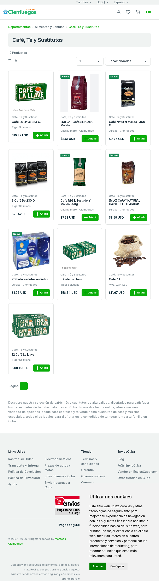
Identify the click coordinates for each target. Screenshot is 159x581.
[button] (137, 11)
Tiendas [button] (82, 2)
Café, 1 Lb (115, 279)
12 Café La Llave (23, 354)
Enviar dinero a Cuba (60, 476)
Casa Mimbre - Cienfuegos (77, 130)
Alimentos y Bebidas (49, 27)
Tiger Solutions (21, 127)
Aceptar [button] (98, 566)
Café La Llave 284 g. (26, 122)
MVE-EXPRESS (118, 284)
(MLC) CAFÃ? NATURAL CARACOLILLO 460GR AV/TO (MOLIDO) (124, 202)
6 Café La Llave (71, 279)
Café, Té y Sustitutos (84, 27)
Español (119, 2)
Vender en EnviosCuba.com (137, 471)
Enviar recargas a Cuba (57, 485)
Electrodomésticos (58, 459)
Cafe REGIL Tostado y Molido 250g (75, 202)
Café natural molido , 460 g (127, 123)
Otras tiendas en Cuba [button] (134, 478)
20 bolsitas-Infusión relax (30, 279)
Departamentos (19, 27)
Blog (121, 459)
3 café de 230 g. (23, 200)
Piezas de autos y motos (58, 468)
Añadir (41, 135)
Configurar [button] (117, 566)
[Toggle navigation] (148, 12)
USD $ (101, 2)
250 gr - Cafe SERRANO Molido (77, 123)
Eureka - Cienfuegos (121, 130)
